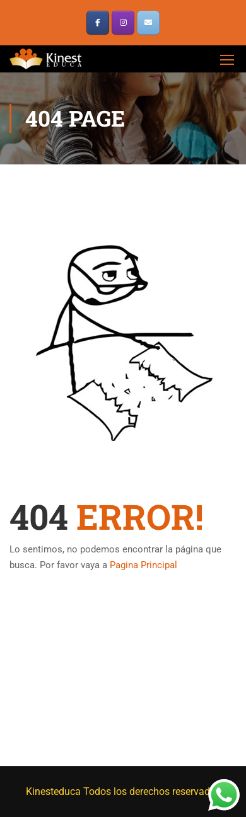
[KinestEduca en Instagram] (123, 23)
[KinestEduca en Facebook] (97, 23)
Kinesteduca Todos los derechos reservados (123, 791)
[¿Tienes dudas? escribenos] (148, 23)
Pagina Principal (143, 565)
